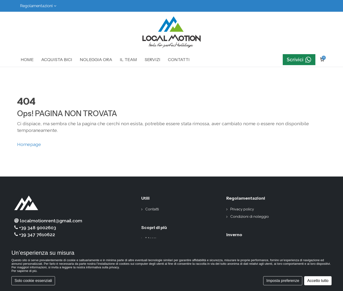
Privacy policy (242, 209)
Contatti (152, 209)
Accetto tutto (317, 281)
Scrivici (299, 59)
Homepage (29, 144)
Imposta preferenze (282, 281)
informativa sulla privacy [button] (102, 267)
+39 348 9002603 (35, 227)
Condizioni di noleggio (249, 216)
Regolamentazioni (38, 6)
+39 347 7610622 (34, 234)
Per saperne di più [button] (24, 271)
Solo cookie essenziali (33, 281)
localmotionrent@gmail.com (48, 220)
